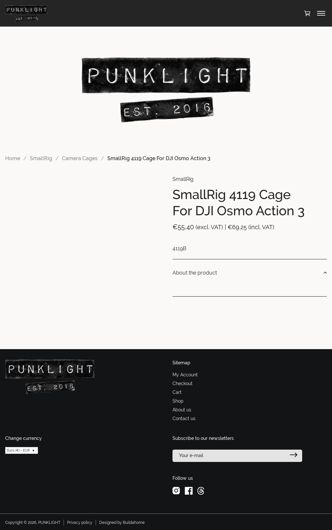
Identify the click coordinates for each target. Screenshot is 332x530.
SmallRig (41, 158)
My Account (185, 374)
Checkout (182, 383)
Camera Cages (80, 158)
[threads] (200, 490)
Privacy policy (79, 522)
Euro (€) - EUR (18, 450)
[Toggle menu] (321, 13)
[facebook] (189, 490)
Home (12, 158)
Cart (177, 392)
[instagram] (176, 490)
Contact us (184, 418)
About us (181, 409)
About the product (249, 273)
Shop (178, 401)
